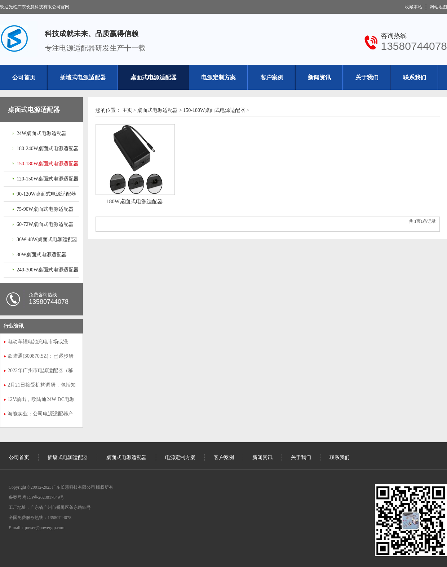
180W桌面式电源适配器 (134, 201)
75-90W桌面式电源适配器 (45, 209)
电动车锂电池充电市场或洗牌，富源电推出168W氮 (38, 342)
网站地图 (438, 6)
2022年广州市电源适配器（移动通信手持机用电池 (40, 371)
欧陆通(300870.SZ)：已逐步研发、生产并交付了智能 (41, 357)
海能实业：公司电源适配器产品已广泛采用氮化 (40, 414)
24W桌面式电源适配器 (42, 133)
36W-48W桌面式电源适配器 (47, 239)
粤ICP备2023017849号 (43, 497)
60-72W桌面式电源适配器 (45, 224)
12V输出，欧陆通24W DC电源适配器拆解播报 (41, 400)
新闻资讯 (319, 77)
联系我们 (414, 77)
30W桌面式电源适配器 (42, 254)
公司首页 (23, 77)
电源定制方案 (218, 77)
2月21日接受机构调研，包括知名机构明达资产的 (42, 385)
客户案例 (271, 77)
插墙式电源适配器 (83, 77)
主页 (127, 110)
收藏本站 (413, 6)
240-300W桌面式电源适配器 (48, 269)
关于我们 (367, 77)
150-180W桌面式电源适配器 (48, 163)
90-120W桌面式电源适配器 (46, 194)
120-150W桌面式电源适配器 (48, 179)
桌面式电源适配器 (153, 77)
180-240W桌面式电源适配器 (48, 148)
